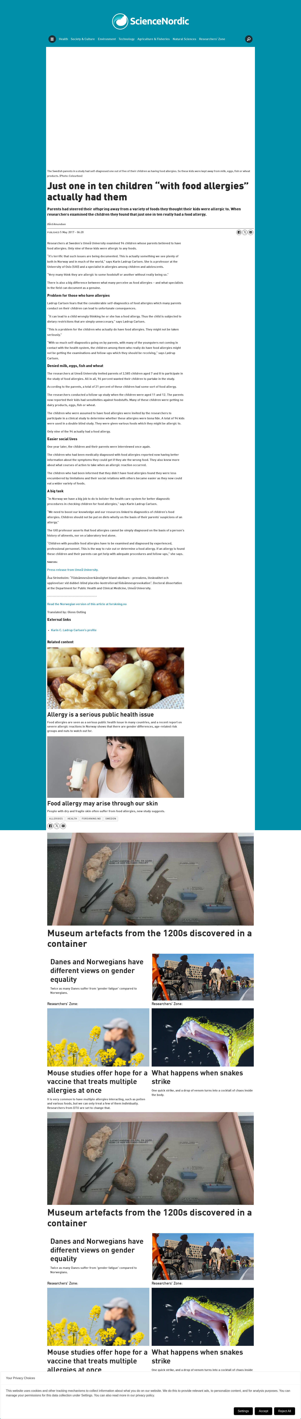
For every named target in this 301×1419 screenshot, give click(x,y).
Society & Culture (83, 39)
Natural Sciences (184, 39)
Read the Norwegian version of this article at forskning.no (87, 604)
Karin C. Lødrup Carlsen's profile (74, 630)
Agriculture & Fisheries (153, 39)
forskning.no (91, 819)
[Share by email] (250, 232)
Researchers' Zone (212, 39)
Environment (107, 39)
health (72, 819)
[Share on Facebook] (239, 232)
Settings (243, 1411)
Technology (127, 39)
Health (63, 39)
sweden (110, 819)
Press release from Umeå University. (72, 570)
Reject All (284, 1411)
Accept (263, 1411)
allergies (56, 819)
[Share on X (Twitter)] (244, 232)
